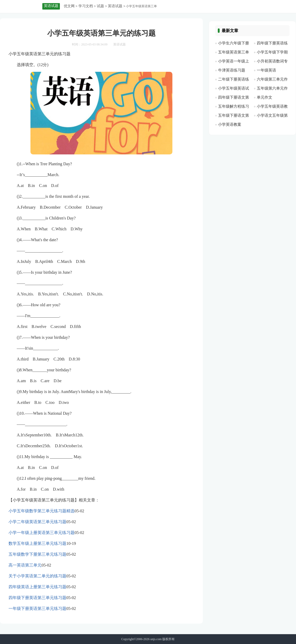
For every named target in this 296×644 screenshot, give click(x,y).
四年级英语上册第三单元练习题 (37, 587)
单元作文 (264, 97)
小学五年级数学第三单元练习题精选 (42, 511)
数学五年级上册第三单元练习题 (37, 543)
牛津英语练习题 (231, 70)
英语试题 (115, 6)
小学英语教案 (229, 124)
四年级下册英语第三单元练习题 (37, 597)
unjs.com (156, 639)
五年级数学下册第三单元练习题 (37, 554)
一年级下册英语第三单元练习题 (37, 608)
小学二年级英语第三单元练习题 (37, 522)
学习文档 (85, 6)
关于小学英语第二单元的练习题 (37, 576)
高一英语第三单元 (25, 565)
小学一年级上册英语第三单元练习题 (42, 532)
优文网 (69, 6)
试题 (100, 6)
